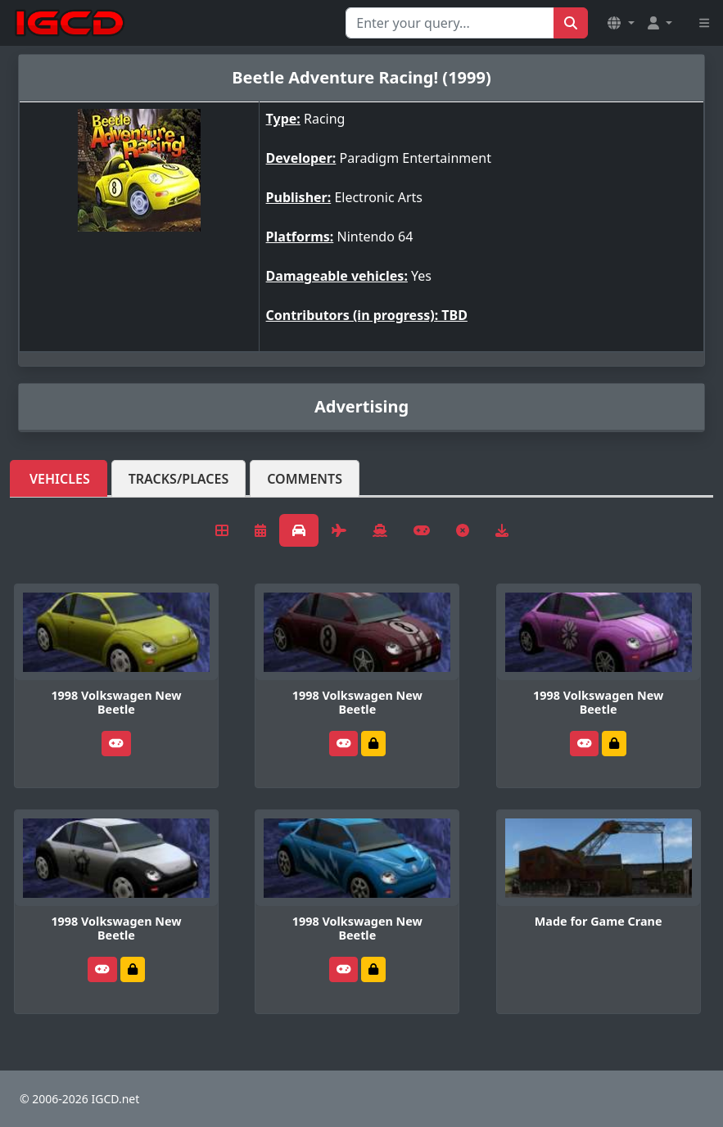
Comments (304, 479)
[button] (620, 23)
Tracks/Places (179, 479)
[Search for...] (450, 22)
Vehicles (59, 479)
